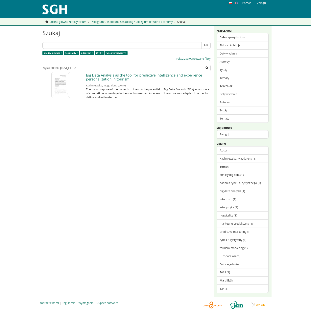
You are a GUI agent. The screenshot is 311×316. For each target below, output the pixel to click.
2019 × (99, 53)
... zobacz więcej (230, 256)
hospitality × (71, 53)
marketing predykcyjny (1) (236, 223)
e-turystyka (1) (229, 207)
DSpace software (107, 303)
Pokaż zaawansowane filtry (193, 58)
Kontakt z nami (49, 303)
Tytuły (223, 70)
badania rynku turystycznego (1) (240, 183)
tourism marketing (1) (234, 248)
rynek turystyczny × (116, 53)
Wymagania (85, 303)
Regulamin (68, 303)
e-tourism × (87, 53)
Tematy (224, 78)
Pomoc (246, 3)
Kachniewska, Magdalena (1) (238, 158)
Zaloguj (224, 134)
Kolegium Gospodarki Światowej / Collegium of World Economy (132, 22)
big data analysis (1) (232, 191)
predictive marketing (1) (235, 232)
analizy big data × (53, 53)
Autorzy (225, 61)
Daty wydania (228, 53)
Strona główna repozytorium (68, 22)
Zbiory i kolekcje (230, 45)
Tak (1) (224, 288)
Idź (206, 45)
